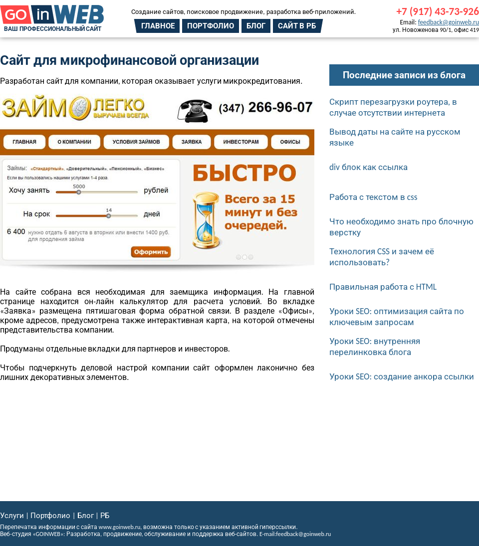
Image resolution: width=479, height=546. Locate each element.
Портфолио (210, 25)
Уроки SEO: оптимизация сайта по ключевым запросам (396, 317)
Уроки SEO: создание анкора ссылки (401, 376)
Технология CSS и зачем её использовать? (381, 257)
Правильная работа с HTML (383, 286)
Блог (255, 25)
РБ (104, 515)
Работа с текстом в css (373, 196)
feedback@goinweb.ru (448, 22)
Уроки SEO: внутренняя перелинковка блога (374, 347)
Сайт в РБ (297, 25)
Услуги (12, 515)
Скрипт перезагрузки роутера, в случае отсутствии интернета (393, 107)
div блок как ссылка (368, 167)
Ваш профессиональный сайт (52, 28)
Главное (158, 25)
